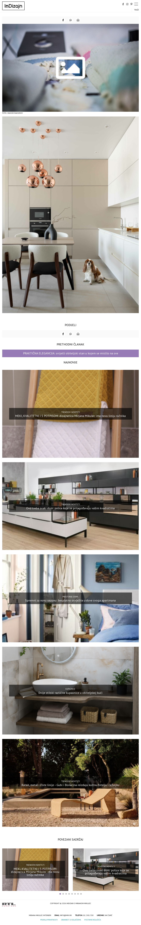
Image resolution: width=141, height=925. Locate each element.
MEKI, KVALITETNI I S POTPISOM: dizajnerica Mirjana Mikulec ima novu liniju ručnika (70, 416)
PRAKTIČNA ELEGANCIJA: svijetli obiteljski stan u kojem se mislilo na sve (70, 353)
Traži (136, 10)
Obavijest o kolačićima (71, 920)
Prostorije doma (70, 597)
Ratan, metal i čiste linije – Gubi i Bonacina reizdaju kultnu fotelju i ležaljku (70, 785)
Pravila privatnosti (49, 920)
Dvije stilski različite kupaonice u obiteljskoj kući (70, 693)
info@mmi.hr (66, 915)
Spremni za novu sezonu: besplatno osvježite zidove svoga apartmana (70, 600)
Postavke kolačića (92, 920)
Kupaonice (70, 689)
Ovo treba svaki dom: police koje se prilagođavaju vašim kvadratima (70, 508)
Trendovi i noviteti (70, 412)
